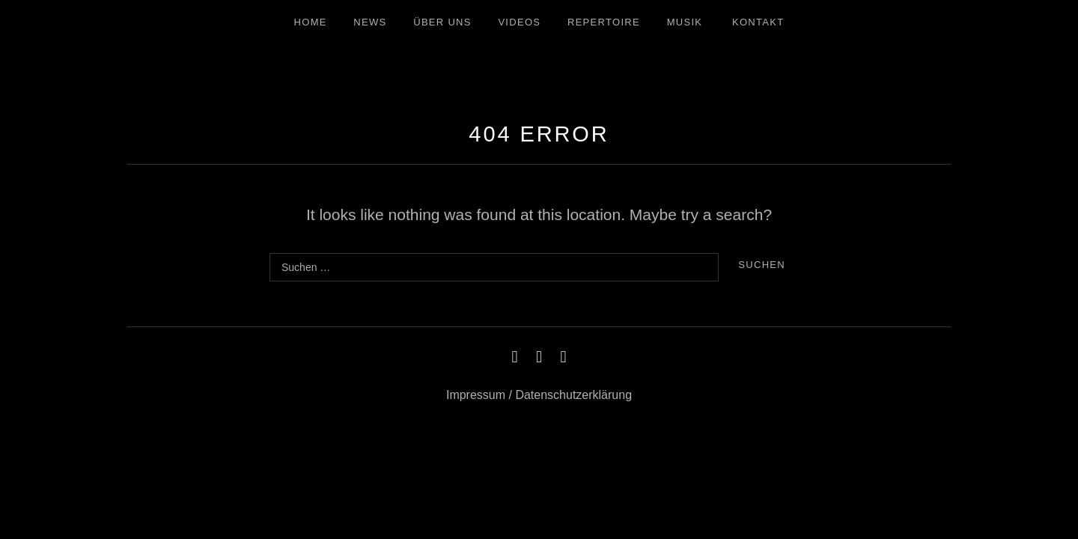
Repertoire (603, 22)
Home (310, 22)
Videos (519, 22)
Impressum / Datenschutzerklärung (539, 395)
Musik (685, 22)
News (369, 22)
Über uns (442, 22)
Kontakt (758, 22)
